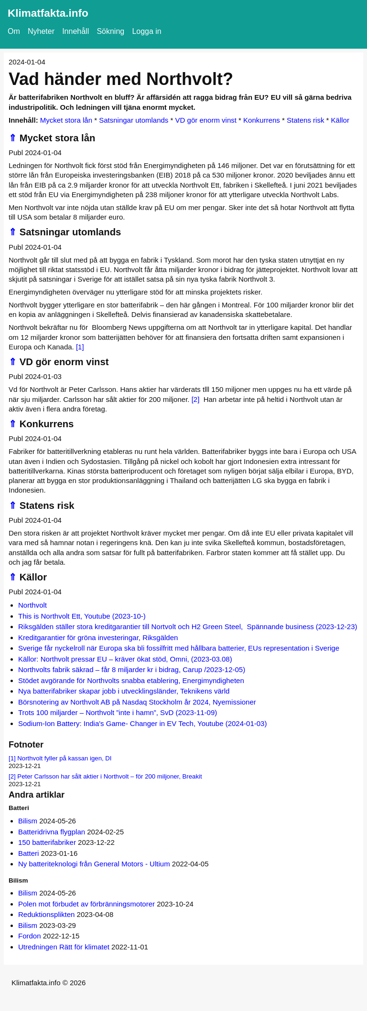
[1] (80, 347)
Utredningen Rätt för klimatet (63, 947)
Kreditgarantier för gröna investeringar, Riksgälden (98, 637)
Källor (340, 120)
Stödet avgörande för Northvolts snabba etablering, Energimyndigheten (131, 680)
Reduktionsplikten (46, 914)
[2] (196, 399)
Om (14, 31)
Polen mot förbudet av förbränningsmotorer (86, 904)
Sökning (110, 31)
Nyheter (41, 31)
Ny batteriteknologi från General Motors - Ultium (94, 864)
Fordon (29, 936)
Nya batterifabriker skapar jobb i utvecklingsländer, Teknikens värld (123, 691)
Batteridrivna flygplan (51, 832)
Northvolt (32, 605)
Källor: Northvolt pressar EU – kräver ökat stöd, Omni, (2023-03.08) (125, 659)
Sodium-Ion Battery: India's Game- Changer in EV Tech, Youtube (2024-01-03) (142, 723)
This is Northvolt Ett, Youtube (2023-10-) (82, 616)
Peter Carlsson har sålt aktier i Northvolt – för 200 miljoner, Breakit (109, 776)
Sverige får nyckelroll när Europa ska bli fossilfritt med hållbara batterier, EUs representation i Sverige (178, 648)
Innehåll (75, 31)
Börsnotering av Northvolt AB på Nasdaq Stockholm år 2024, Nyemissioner (137, 702)
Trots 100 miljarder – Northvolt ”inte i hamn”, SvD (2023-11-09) (117, 712)
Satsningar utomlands (133, 120)
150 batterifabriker (47, 842)
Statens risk (305, 120)
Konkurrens (261, 120)
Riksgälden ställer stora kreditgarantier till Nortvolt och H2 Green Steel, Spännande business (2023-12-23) (187, 626)
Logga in (146, 31)
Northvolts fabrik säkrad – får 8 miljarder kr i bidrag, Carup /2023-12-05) (131, 669)
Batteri (28, 853)
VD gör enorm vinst (206, 120)
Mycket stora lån (66, 120)
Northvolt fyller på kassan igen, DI (64, 758)
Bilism (27, 821)
